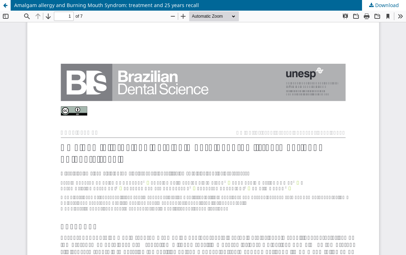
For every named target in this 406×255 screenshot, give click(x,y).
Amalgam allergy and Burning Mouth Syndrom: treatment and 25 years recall (106, 5)
